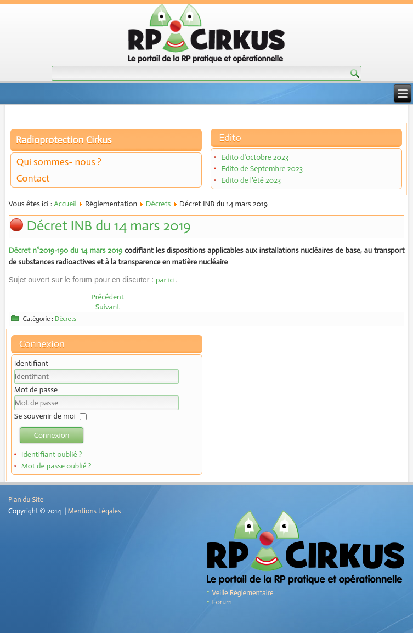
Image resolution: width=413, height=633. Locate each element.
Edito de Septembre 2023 (262, 168)
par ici (165, 280)
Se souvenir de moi (45, 416)
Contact (33, 178)
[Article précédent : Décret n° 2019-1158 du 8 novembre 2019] (107, 297)
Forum (222, 602)
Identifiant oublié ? (51, 454)
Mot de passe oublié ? (56, 466)
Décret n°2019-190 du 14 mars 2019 (66, 250)
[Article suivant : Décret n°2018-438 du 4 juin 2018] (107, 307)
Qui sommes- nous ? (58, 162)
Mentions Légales (94, 511)
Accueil (65, 203)
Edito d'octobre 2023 (254, 157)
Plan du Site (25, 499)
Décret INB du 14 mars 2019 (109, 225)
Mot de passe (36, 389)
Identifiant (31, 363)
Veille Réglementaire (243, 593)
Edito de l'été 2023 (251, 180)
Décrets (158, 203)
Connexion (52, 435)
